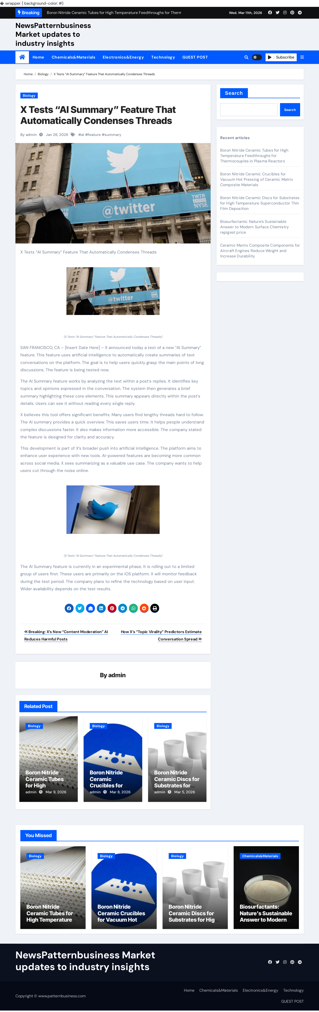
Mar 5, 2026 (184, 792)
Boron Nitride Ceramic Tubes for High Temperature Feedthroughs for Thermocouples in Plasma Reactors (254, 156)
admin (117, 675)
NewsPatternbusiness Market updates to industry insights (53, 34)
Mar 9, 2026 (56, 792)
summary (113, 134)
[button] (302, 57)
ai (82, 134)
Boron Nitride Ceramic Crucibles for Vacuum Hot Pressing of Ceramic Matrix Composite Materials (256, 179)
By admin (28, 134)
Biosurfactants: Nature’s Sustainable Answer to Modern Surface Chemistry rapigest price (254, 227)
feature (94, 134)
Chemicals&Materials (74, 57)
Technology (163, 57)
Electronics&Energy (123, 57)
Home (38, 57)
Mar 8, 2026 (120, 792)
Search (234, 93)
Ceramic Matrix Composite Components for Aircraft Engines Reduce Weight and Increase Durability (260, 251)
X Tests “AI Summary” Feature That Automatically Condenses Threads (98, 115)
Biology (29, 95)
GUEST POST (195, 57)
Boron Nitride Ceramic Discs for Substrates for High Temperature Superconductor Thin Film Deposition (259, 203)
